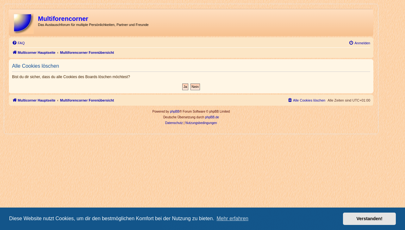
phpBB (174, 111)
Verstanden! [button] (370, 218)
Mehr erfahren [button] (232, 218)
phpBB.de (212, 117)
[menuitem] (18, 43)
